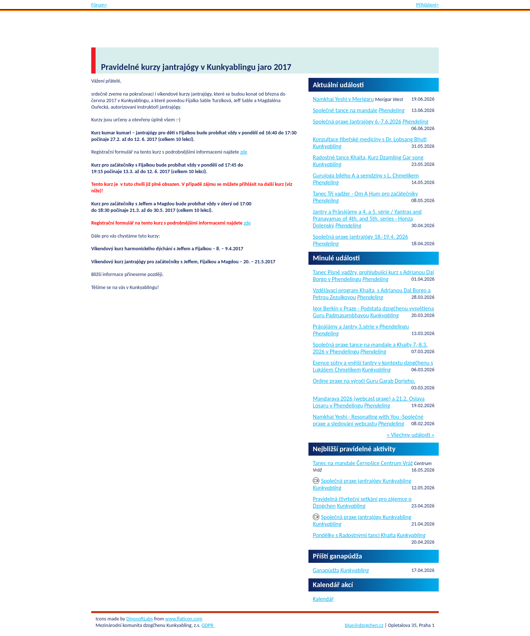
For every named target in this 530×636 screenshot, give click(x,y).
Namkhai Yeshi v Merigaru (343, 99)
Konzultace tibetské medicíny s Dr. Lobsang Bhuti (369, 139)
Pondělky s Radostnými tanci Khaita (354, 535)
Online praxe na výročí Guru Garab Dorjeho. (364, 380)
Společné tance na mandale (345, 110)
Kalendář (323, 598)
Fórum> (99, 5)
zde (243, 152)
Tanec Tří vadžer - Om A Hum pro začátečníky (365, 193)
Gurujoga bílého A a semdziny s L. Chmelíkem (366, 175)
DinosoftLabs (139, 619)
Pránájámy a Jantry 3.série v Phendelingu (361, 326)
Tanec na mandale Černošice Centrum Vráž (363, 463)
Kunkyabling (327, 146)
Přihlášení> (427, 5)
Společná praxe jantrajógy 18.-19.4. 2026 (360, 236)
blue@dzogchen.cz (364, 625)
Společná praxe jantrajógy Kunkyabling (366, 480)
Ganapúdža (326, 570)
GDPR (208, 625)
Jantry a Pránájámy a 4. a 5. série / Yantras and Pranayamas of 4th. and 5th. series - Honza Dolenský (367, 218)
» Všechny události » (410, 435)
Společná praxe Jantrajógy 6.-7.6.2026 (357, 121)
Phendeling (392, 110)
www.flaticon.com (183, 619)
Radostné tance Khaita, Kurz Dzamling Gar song (368, 157)
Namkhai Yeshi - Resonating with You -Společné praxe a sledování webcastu (368, 420)
